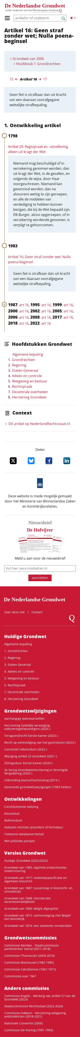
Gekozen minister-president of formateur (33, 827)
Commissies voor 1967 (20, 976)
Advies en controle (27, 375)
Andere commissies (26, 988)
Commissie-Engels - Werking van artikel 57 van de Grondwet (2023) (39, 997)
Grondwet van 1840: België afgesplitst (31, 908)
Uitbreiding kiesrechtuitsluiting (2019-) (31, 780)
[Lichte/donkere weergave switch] (73, 18)
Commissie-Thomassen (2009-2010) (29, 956)
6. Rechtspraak (14, 685)
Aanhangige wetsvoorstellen (24, 718)
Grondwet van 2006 (28, 58)
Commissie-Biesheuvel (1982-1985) (29, 962)
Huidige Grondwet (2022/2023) (26, 861)
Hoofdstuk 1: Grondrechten (38, 63)
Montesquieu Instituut (45, 10)
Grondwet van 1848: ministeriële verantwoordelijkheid (27, 900)
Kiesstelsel (11, 813)
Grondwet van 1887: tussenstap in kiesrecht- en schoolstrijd (38, 889)
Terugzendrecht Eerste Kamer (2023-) (31, 736)
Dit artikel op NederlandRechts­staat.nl (39, 423)
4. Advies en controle (19, 671)
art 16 (24, 305)
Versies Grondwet (25, 853)
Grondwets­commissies (30, 937)
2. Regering (12, 658)
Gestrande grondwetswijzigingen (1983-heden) (37, 787)
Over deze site (14, 612)
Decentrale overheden (30, 391)
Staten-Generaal (25, 370)
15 (11, 79)
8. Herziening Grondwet (21, 699)
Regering (19, 365)
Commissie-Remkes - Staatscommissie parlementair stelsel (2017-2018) (31, 947)
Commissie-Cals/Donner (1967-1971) (30, 969)
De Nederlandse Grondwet (35, 6)
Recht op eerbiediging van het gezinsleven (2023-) (40, 742)
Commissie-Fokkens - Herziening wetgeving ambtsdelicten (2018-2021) (35, 1014)
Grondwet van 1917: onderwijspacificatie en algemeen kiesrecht (35, 879)
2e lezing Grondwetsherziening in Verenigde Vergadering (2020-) (36, 771)
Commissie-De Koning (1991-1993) (28, 1030)
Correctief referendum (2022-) (25, 749)
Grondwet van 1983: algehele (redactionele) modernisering (35, 869)
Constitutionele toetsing (21, 807)
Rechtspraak (22, 386)
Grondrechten (23, 359)
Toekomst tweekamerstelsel (24, 834)
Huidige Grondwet (25, 636)
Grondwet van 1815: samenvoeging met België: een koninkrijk (37, 917)
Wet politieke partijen (19, 841)
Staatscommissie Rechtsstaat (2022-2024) (33, 1006)
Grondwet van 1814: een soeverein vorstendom (38, 926)
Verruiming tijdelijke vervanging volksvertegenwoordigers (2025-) (27, 727)
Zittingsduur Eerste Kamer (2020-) (28, 763)
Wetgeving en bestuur (29, 381)
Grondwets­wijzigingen (30, 710)
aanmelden (40, 578)
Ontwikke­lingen (23, 799)
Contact (37, 612)
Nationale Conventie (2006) (23, 1023)
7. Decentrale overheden (21, 692)
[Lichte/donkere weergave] (73, 18)
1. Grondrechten (16, 651)
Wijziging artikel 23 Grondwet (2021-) (30, 756)
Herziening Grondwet (29, 397)
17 (45, 79)
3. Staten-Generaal (17, 665)
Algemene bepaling (27, 354)
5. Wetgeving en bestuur (21, 678)
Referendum (13, 820)
